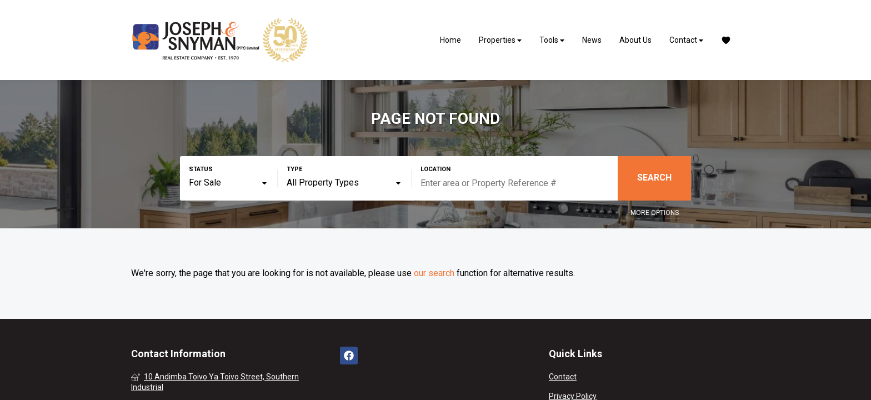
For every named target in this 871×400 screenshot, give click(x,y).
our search (434, 273)
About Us (635, 40)
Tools (551, 40)
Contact (686, 40)
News (592, 40)
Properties (500, 40)
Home (450, 40)
